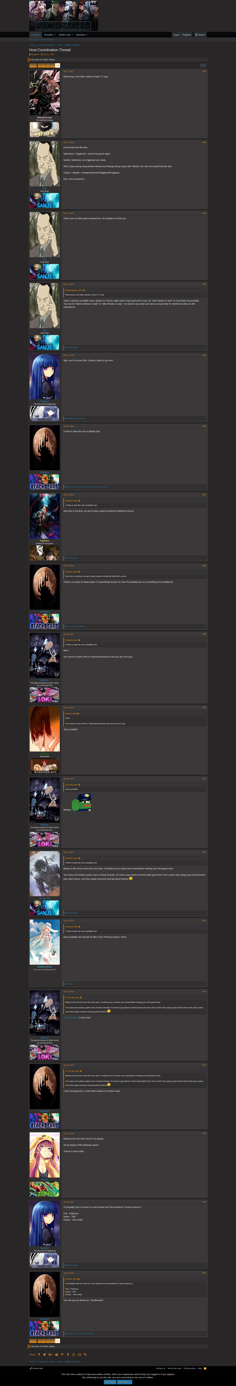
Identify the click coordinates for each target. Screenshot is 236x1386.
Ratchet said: (72, 1279)
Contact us (160, 1368)
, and (81, 1334)
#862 (203, 142)
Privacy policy (190, 1368)
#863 (203, 213)
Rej (46, 188)
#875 (203, 1065)
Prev (33, 65)
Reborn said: (72, 713)
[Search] (200, 34)
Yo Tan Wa (45, 898)
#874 (203, 992)
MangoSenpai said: (75, 290)
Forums (35, 34)
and (77, 418)
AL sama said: (73, 785)
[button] (55, 34)
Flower (45, 1179)
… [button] (43, 65)
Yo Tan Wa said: (74, 997)
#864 (203, 284)
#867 (203, 495)
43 (53, 65)
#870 (203, 708)
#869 (203, 634)
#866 (203, 426)
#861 (203, 71)
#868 (203, 566)
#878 (203, 1273)
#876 (203, 1134)
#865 (203, 355)
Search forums (47, 40)
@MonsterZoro (72, 1017)
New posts (33, 40)
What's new (65, 34)
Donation (48, 34)
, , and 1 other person (88, 487)
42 (48, 65)
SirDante (46, 472)
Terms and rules (174, 1368)
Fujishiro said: (73, 572)
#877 (203, 1202)
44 (57, 65)
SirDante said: (73, 501)
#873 (203, 921)
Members (81, 34)
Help (200, 1368)
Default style (36, 1368)
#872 (203, 852)
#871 (203, 779)
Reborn (46, 680)
